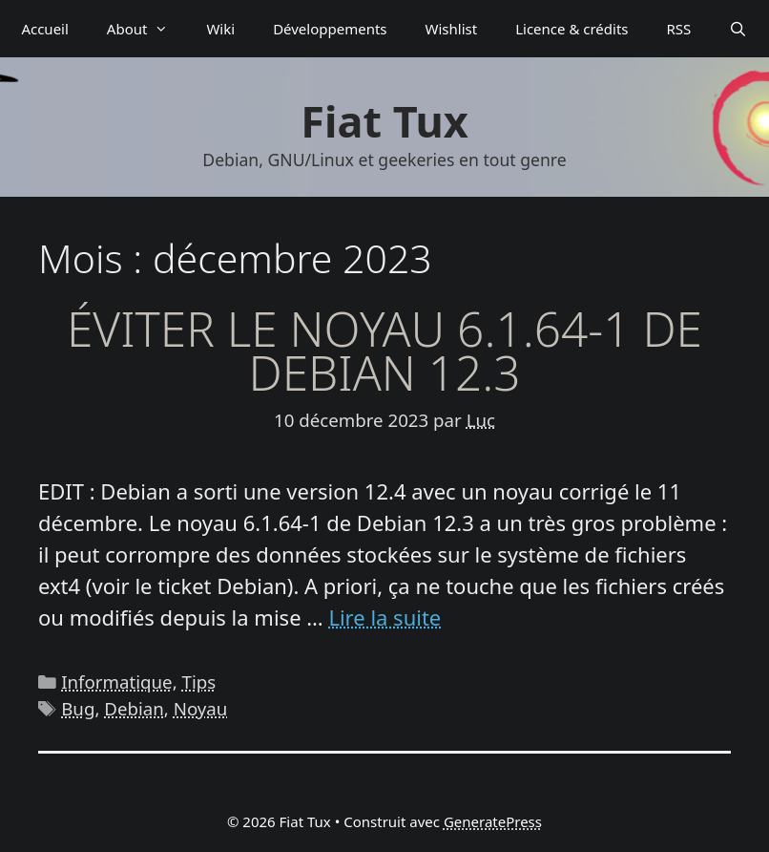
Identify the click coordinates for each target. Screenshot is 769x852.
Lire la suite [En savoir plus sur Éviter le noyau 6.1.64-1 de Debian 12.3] (384, 617)
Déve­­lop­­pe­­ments (329, 28)
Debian (134, 708)
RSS (679, 28)
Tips (199, 681)
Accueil (44, 28)
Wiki (220, 28)
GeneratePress (493, 821)
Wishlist (452, 28)
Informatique (116, 681)
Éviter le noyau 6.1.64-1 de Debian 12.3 (384, 350)
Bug (77, 708)
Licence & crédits (571, 28)
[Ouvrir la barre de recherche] (738, 28)
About (147, 28)
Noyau (201, 708)
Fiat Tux (384, 121)
